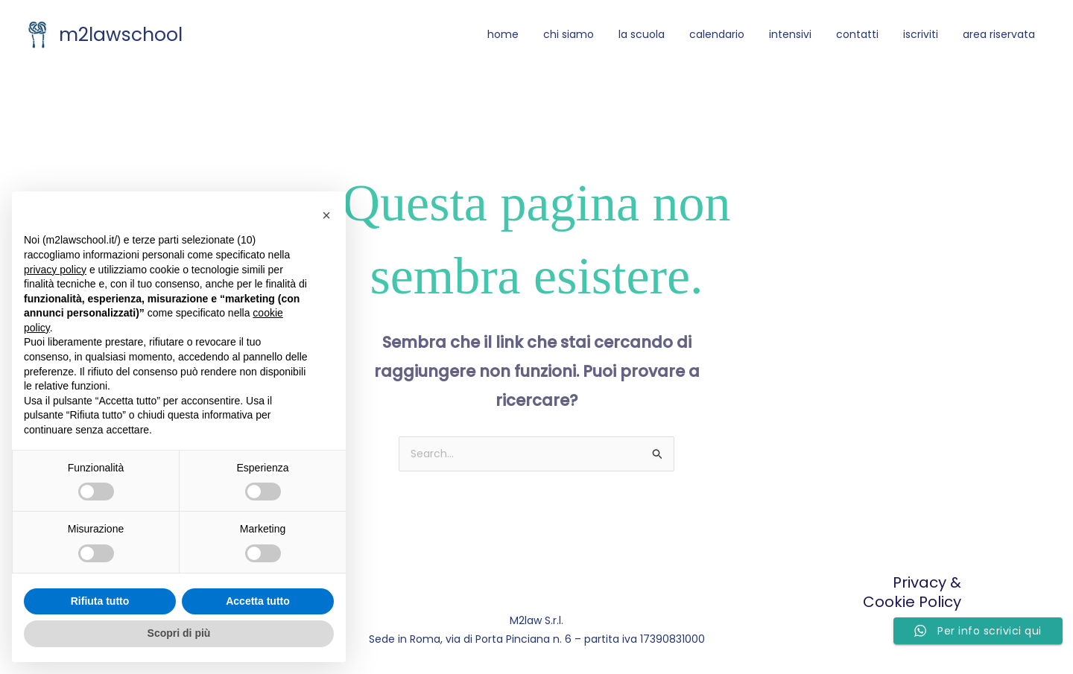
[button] (326, 215)
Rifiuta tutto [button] (100, 601)
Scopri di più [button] (179, 633)
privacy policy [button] (55, 270)
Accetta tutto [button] (258, 601)
